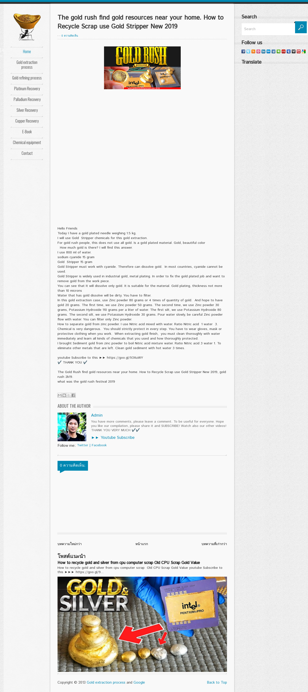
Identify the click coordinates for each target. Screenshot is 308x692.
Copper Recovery (27, 121)
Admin (97, 415)
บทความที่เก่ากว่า (214, 544)
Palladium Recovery (27, 99)
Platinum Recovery (27, 88)
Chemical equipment (27, 142)
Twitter (82, 445)
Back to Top (217, 682)
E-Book (27, 131)
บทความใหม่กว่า (70, 544)
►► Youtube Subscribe (112, 438)
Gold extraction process (27, 64)
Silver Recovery (27, 110)
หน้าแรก (141, 544)
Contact (27, 153)
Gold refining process (27, 78)
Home (27, 51)
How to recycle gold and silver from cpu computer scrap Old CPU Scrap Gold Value (129, 563)
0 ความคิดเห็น (69, 36)
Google (139, 682)
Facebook (99, 445)
